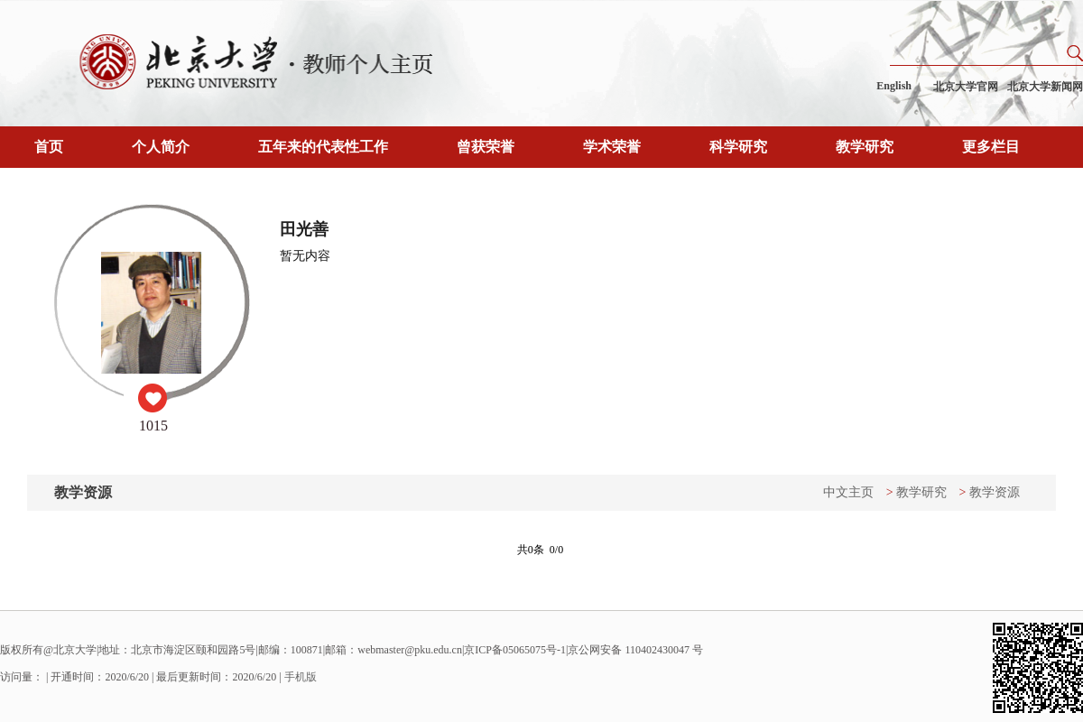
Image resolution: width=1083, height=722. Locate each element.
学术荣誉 (612, 146)
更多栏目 (991, 146)
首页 (48, 146)
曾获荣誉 (485, 146)
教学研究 (864, 146)
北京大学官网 (965, 86)
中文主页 (848, 492)
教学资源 (994, 492)
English (894, 85)
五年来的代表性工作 (323, 146)
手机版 (300, 677)
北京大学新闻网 (1045, 86)
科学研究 (738, 146)
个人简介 (161, 146)
